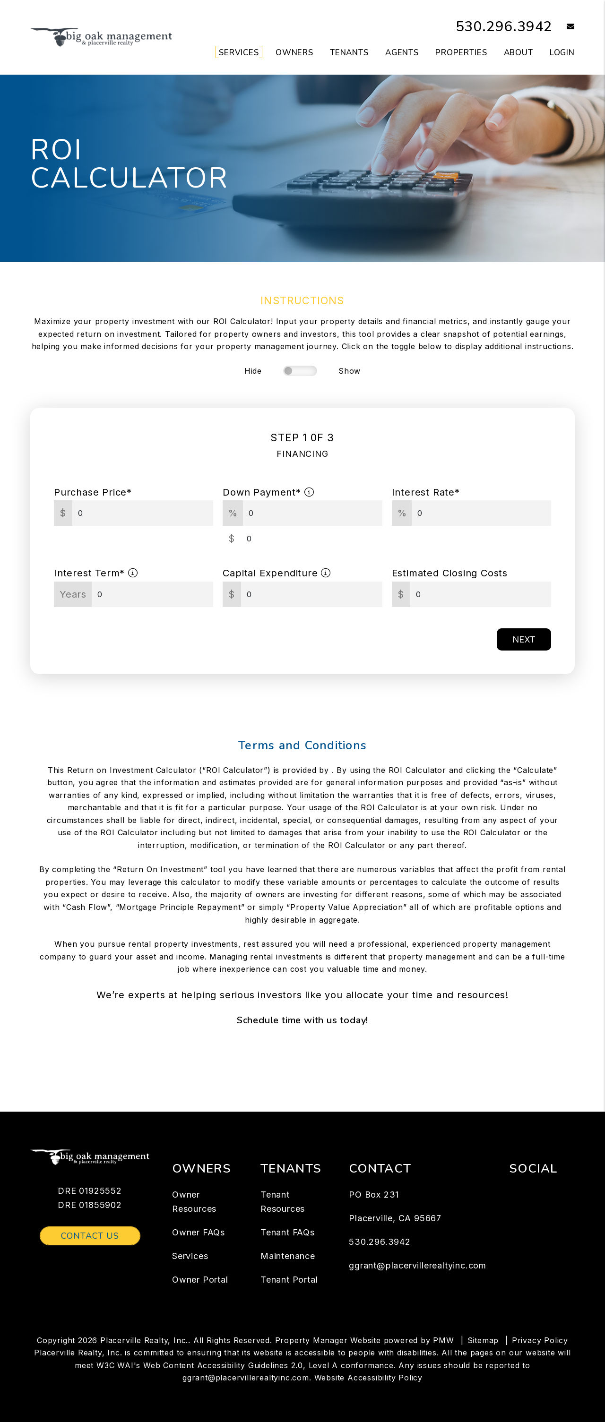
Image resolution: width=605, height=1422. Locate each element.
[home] (101, 37)
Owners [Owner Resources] (294, 52)
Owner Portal (200, 1280)
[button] (564, 27)
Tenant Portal (289, 1280)
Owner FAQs (198, 1232)
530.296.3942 (504, 26)
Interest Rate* (426, 492)
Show (349, 371)
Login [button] (562, 52)
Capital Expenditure (277, 573)
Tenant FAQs (287, 1232)
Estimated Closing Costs (450, 573)
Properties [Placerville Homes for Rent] (461, 52)
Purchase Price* (93, 492)
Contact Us (90, 1236)
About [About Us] (518, 52)
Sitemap (483, 1340)
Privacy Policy (540, 1340)
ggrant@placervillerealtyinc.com (417, 1265)
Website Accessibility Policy (368, 1377)
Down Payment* (268, 492)
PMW (443, 1340)
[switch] (300, 371)
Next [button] (524, 639)
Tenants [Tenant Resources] (349, 52)
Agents (402, 52)
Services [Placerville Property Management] (239, 52)
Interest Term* (96, 573)
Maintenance (287, 1256)
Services (190, 1256)
